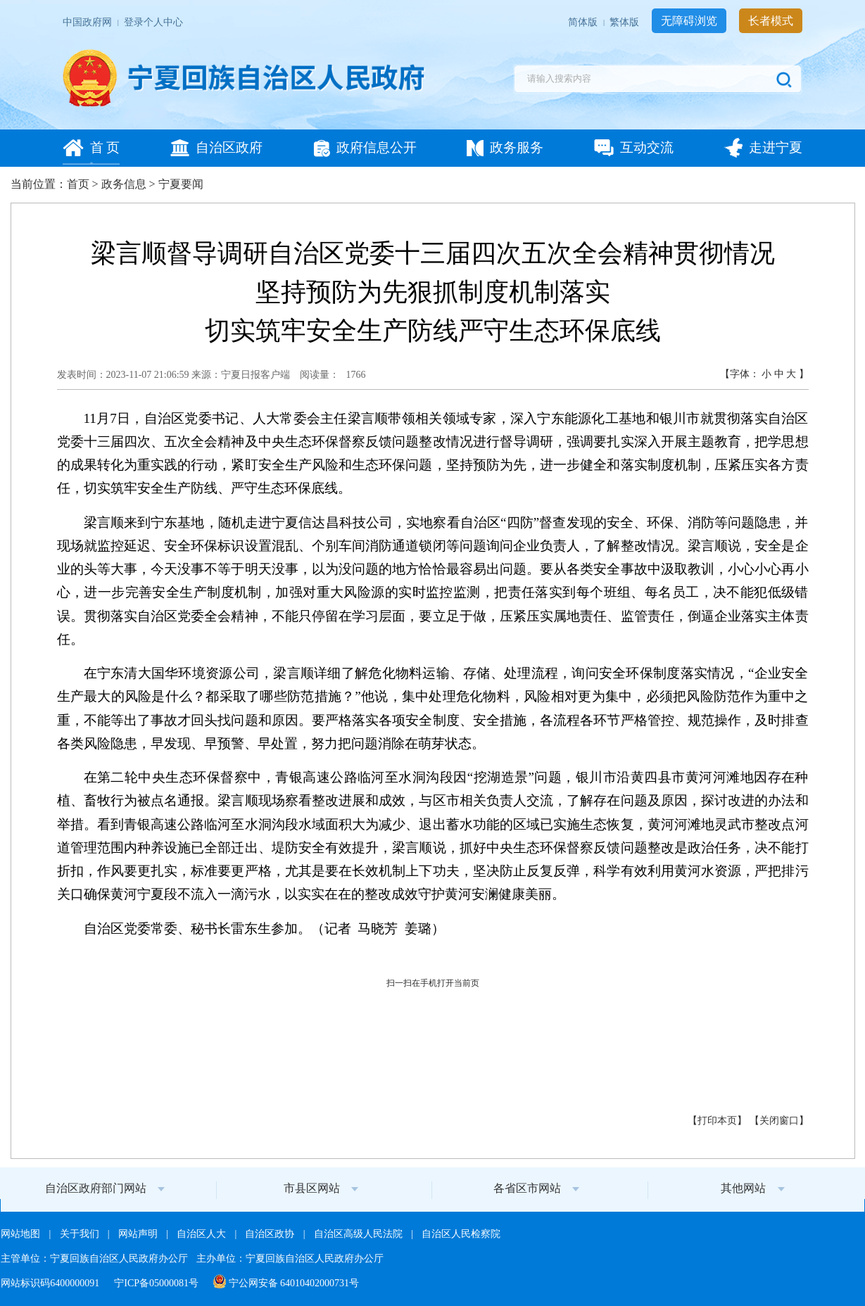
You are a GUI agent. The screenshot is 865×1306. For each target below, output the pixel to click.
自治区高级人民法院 (359, 1234)
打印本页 (717, 1120)
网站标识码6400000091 (51, 1283)
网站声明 (139, 1234)
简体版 (584, 22)
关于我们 (81, 1234)
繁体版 (626, 22)
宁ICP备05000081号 (157, 1283)
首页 (78, 184)
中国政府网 (89, 22)
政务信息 (123, 184)
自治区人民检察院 (461, 1234)
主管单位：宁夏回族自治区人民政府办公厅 (96, 1258)
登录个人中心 (153, 22)
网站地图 (22, 1234)
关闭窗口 (779, 1120)
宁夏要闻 (180, 184)
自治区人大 (203, 1234)
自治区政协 (271, 1234)
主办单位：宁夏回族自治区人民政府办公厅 (290, 1258)
